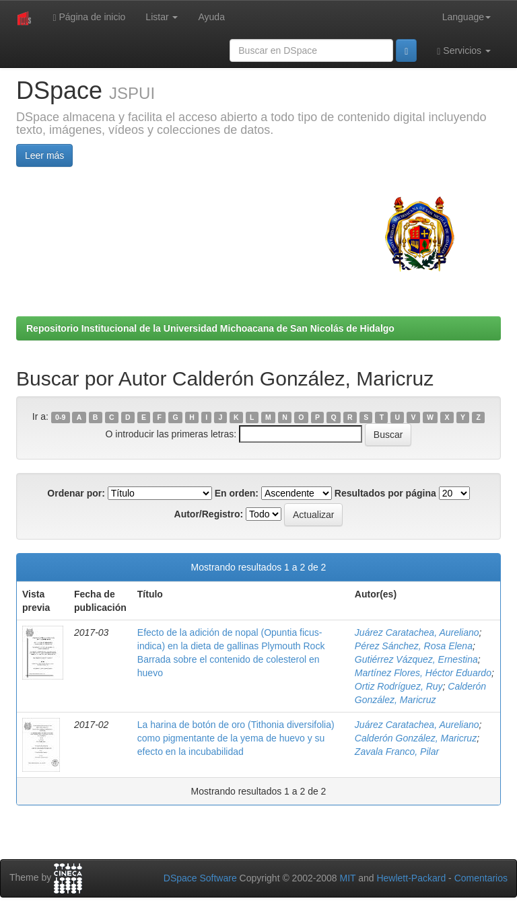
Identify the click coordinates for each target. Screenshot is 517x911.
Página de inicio (89, 17)
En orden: (236, 493)
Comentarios (481, 878)
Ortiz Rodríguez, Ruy (399, 686)
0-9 (60, 417)
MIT (347, 878)
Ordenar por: (76, 493)
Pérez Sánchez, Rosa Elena (414, 646)
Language (466, 16)
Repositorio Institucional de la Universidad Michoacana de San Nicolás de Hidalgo (210, 328)
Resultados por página (385, 493)
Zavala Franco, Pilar (397, 751)
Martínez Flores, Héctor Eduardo (423, 672)
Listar (161, 16)
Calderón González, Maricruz (416, 738)
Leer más (44, 155)
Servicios (464, 51)
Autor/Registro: (209, 514)
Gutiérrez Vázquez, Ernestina (416, 659)
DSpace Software (200, 878)
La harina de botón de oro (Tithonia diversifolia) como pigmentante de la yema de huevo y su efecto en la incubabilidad (236, 738)
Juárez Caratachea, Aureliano (417, 632)
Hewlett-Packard (411, 878)
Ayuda (211, 16)
